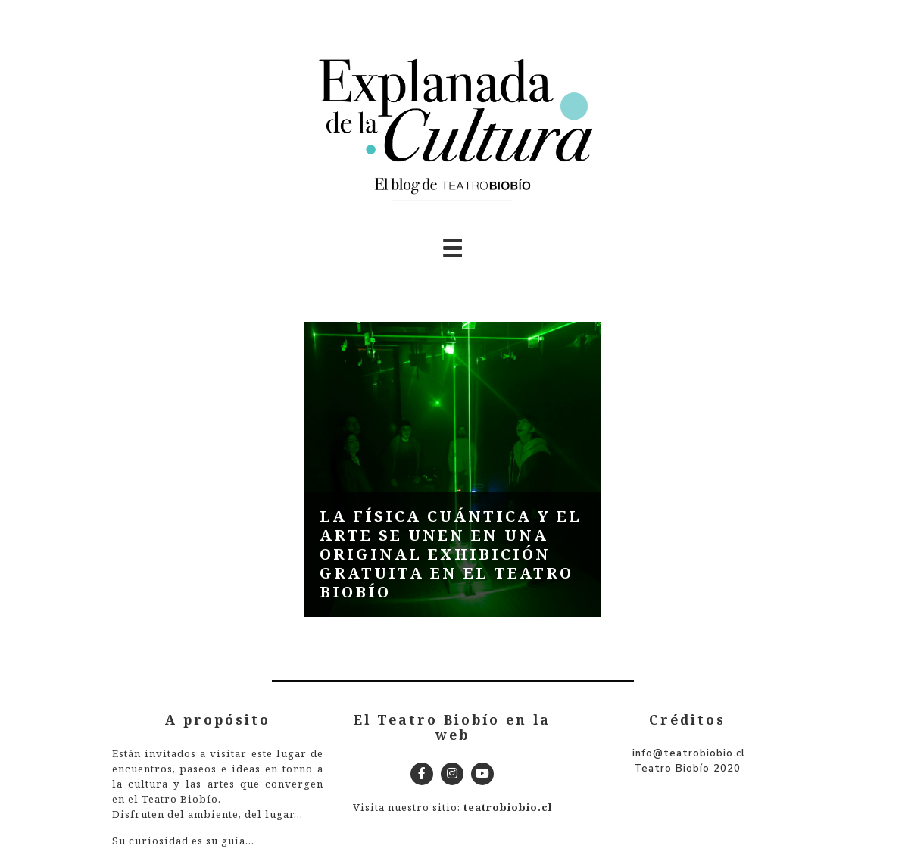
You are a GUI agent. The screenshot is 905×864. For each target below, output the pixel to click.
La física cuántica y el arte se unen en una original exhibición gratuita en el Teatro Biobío (451, 554)
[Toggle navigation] (453, 247)
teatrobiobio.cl (507, 807)
